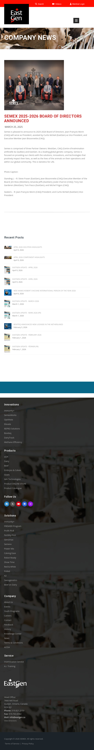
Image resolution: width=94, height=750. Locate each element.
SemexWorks (10, 415)
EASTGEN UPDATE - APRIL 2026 (24, 267)
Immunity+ (9, 410)
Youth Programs (11, 611)
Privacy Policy (28, 743)
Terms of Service (12, 743)
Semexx (8, 544)
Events (7, 606)
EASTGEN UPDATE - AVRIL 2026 (24, 279)
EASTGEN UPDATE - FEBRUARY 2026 (26, 335)
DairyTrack (9, 437)
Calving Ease (10, 553)
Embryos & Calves (12, 470)
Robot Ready (10, 557)
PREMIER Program (12, 526)
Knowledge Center (13, 633)
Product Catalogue (13, 488)
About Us (8, 602)
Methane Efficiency (13, 442)
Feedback (8, 624)
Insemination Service (14, 661)
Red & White (10, 566)
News (6, 638)
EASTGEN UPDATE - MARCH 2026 (25, 301)
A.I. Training (9, 666)
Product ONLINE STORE (15, 483)
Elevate (7, 424)
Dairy (6, 461)
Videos (56, 4)
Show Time (9, 562)
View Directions (10, 720)
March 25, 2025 (14, 126)
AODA (7, 647)
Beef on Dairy (10, 584)
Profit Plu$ (9, 530)
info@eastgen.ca (17, 717)
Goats (7, 474)
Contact (7, 620)
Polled (7, 571)
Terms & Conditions (13, 642)
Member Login (77, 4)
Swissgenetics (10, 580)
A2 (5, 575)
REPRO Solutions (12, 428)
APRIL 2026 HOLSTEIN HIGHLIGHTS (28, 247)
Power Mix (9, 548)
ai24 (6, 456)
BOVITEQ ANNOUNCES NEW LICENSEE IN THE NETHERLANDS (38, 324)
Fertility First (10, 535)
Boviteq (7, 433)
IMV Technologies (12, 479)
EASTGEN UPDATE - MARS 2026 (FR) (26, 313)
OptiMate (8, 419)
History (7, 629)
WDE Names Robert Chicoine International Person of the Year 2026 (45, 290)
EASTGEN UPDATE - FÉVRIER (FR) (25, 346)
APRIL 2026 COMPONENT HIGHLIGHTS (29, 257)
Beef (6, 465)
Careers (7, 615)
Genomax (8, 539)
